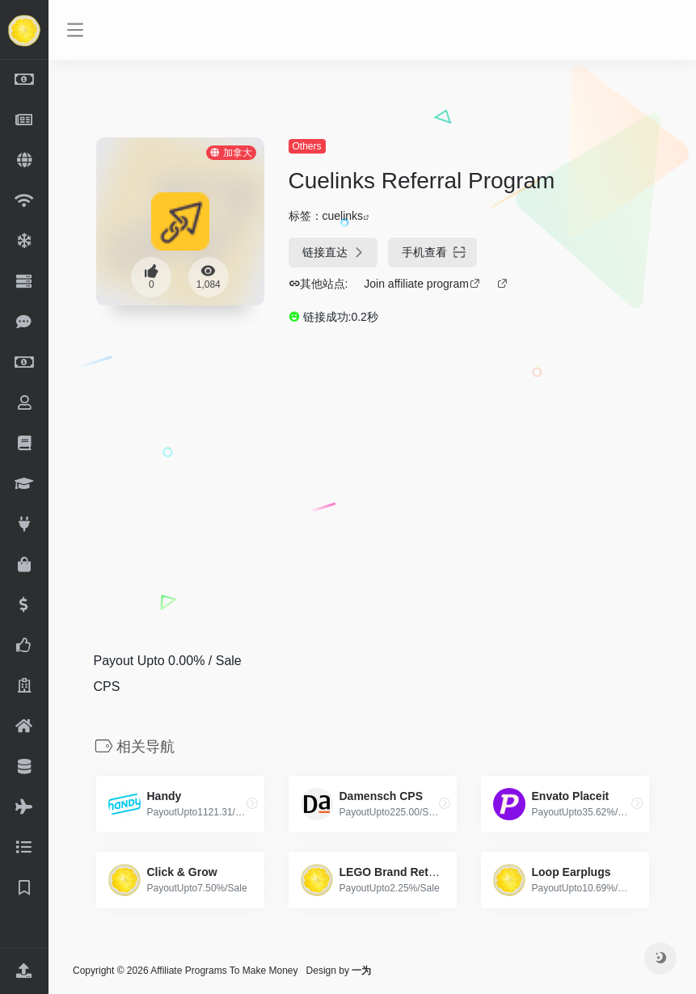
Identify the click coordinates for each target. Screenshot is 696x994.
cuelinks (343, 215)
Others (307, 146)
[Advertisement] (340, 477)
